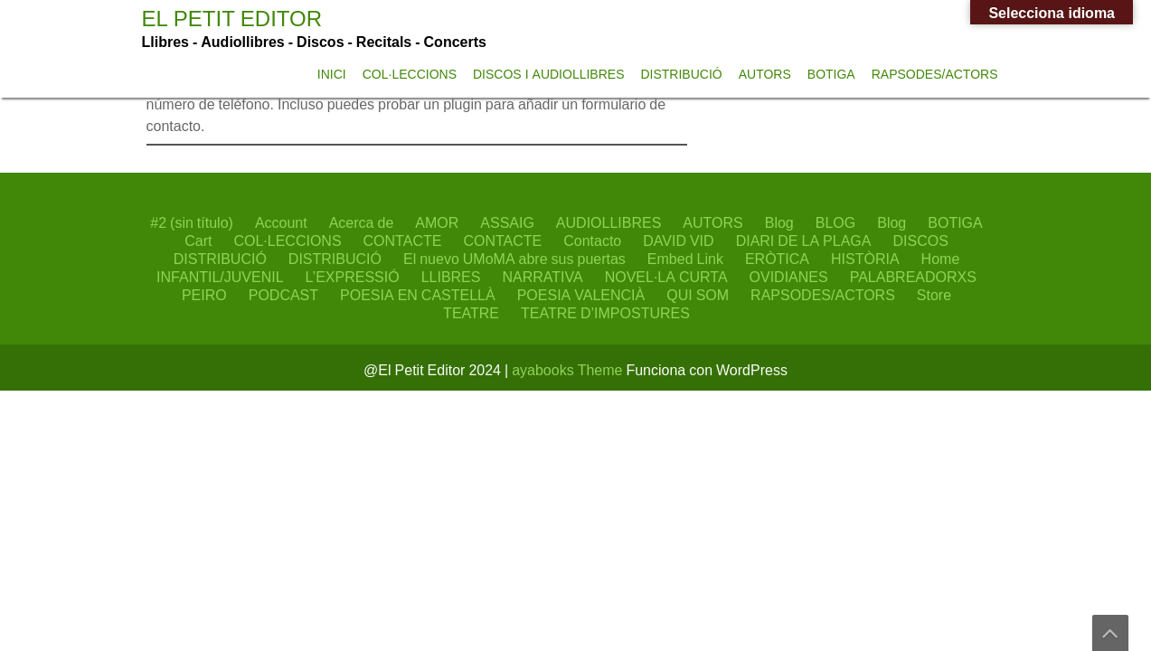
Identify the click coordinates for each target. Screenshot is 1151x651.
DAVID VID (678, 240)
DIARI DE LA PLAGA (804, 240)
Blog (779, 222)
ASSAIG (507, 222)
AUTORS (765, 74)
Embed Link (685, 259)
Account (281, 222)
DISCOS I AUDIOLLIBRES (549, 74)
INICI (331, 74)
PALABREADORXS (913, 277)
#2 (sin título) (191, 222)
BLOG (835, 222)
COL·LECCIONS (410, 74)
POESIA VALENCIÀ (581, 295)
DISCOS (920, 240)
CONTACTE (402, 240)
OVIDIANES (789, 277)
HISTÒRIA (865, 259)
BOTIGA (831, 74)
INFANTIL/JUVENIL (219, 277)
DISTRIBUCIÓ (681, 74)
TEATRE (471, 313)
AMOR (436, 222)
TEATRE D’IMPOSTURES (605, 313)
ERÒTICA (777, 259)
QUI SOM (697, 295)
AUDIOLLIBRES (608, 222)
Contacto (592, 240)
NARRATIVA (542, 277)
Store (934, 295)
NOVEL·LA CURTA (666, 277)
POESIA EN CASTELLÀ (417, 295)
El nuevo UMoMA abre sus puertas (514, 259)
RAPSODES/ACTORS (935, 74)
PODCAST (283, 295)
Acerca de (361, 222)
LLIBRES (451, 277)
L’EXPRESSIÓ (353, 277)
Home (940, 259)
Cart (198, 240)
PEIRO (204, 295)
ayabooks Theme (569, 370)
